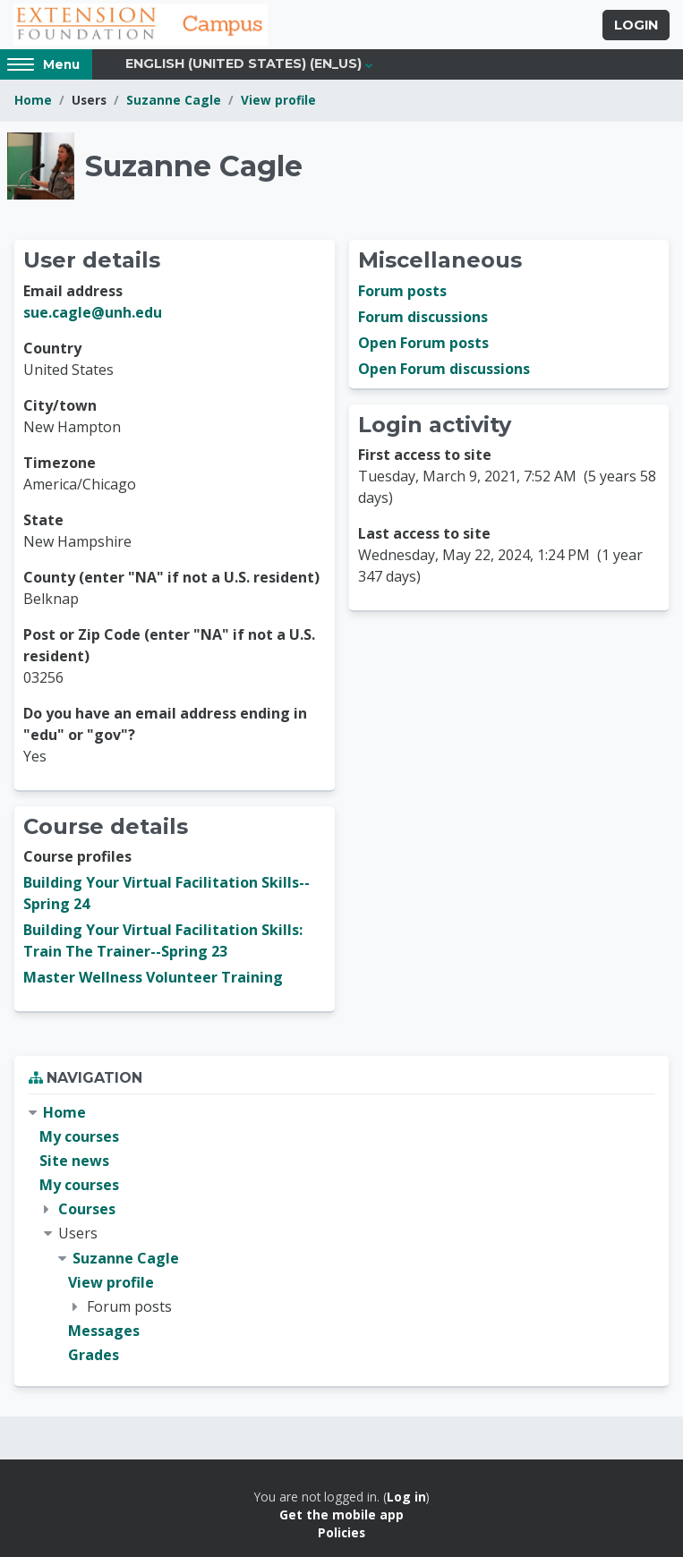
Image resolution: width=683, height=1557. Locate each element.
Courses (86, 1209)
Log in (406, 1496)
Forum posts (402, 291)
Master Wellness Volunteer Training (153, 977)
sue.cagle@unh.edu (92, 312)
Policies (341, 1532)
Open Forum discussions (444, 369)
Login (636, 25)
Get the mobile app (341, 1514)
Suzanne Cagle (173, 99)
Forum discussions (423, 317)
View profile (278, 99)
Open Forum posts (423, 343)
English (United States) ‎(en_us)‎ (243, 63)
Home (33, 99)
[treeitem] (341, 1234)
